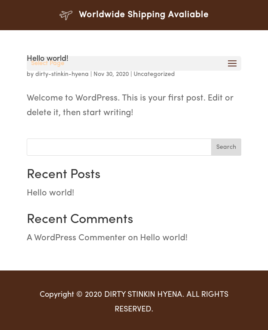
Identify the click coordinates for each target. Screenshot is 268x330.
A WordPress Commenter (76, 238)
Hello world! (50, 193)
